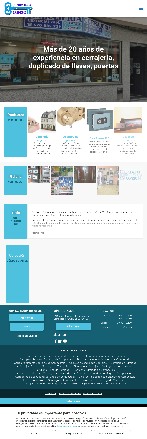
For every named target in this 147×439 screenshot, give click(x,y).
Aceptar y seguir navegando (112, 433)
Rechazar (35, 433)
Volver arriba (73, 400)
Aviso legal (50, 393)
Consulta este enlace (66, 426)
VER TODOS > (16, 120)
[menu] (140, 8)
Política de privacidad (70, 393)
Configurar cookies (73, 433)
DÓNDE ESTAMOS (17, 260)
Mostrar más (39, 232)
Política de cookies (92, 393)
